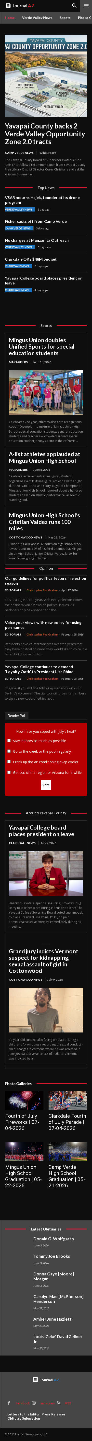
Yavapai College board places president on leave (41, 830)
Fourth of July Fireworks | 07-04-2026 (22, 1122)
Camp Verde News (19, 153)
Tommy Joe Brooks (51, 1256)
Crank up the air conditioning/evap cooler (45, 762)
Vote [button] (46, 785)
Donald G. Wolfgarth (53, 1238)
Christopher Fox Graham (42, 590)
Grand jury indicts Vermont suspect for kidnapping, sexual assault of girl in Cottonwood (43, 961)
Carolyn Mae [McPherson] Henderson (58, 1299)
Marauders (18, 362)
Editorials (13, 590)
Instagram (47, 1403)
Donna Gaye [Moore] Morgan (53, 1276)
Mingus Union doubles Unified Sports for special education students (42, 346)
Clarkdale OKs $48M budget (31, 259)
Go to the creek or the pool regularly (42, 751)
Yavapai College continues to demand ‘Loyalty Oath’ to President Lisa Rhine (39, 669)
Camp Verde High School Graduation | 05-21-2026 (67, 1176)
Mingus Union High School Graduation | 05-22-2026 (23, 1176)
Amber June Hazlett (52, 1319)
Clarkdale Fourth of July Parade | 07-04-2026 (67, 1122)
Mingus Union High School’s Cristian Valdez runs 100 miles (44, 522)
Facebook (22, 1403)
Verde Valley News (18, 209)
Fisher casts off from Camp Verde (36, 221)
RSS (68, 1403)
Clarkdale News (17, 266)
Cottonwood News (25, 537)
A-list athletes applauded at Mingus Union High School (44, 457)
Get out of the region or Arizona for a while (47, 772)
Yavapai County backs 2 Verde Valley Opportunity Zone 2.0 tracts (45, 134)
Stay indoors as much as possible (39, 740)
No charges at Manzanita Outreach (37, 240)
